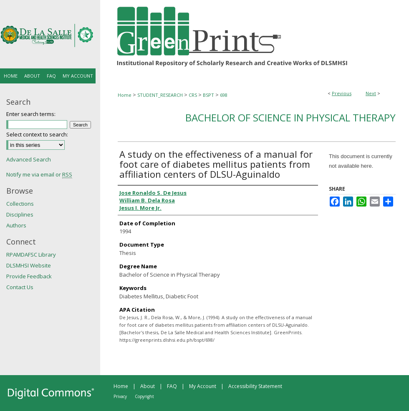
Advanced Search (28, 159)
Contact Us (19, 287)
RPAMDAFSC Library (31, 254)
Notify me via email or (39, 174)
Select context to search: (37, 134)
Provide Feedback (29, 276)
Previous (341, 93)
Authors (16, 225)
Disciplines (19, 214)
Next (371, 93)
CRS (193, 95)
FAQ (172, 386)
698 (223, 95)
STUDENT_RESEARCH (160, 95)
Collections (20, 203)
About (147, 386)
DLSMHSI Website (28, 265)
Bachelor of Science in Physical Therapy (290, 117)
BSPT (208, 95)
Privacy (120, 396)
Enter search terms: (31, 114)
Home (124, 95)
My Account (202, 386)
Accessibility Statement (255, 386)
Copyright (144, 396)
